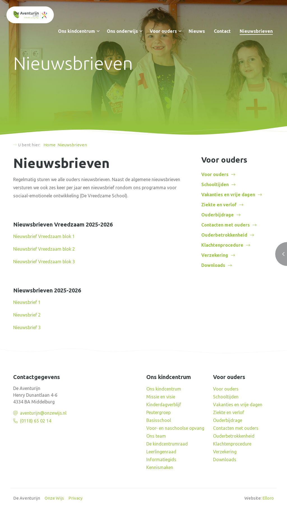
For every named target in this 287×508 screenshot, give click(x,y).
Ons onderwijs (122, 31)
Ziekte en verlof (219, 204)
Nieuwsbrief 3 (27, 327)
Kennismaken (159, 467)
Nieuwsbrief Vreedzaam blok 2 (44, 248)
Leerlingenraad (161, 451)
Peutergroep (158, 412)
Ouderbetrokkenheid (224, 234)
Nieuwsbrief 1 (27, 302)
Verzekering (214, 255)
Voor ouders (163, 31)
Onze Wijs (54, 498)
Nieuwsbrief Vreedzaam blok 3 (44, 261)
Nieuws (197, 31)
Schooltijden (215, 184)
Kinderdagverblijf (163, 404)
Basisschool (158, 420)
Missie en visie (160, 396)
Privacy (75, 498)
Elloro (268, 498)
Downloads (213, 265)
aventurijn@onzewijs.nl (43, 412)
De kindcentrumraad (167, 443)
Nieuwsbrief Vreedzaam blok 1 (44, 236)
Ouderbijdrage (217, 214)
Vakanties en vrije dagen (228, 194)
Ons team (156, 435)
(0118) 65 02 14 (35, 420)
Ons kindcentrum (76, 31)
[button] (98, 31)
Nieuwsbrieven (256, 31)
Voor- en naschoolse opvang (175, 428)
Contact (222, 31)
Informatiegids (161, 459)
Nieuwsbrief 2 (27, 314)
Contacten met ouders (225, 224)
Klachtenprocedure (222, 245)
